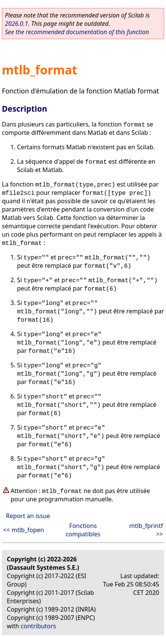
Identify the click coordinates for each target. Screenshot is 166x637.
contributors (38, 626)
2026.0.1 (16, 23)
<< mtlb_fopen (23, 530)
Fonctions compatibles (83, 530)
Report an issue (28, 516)
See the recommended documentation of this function (77, 32)
